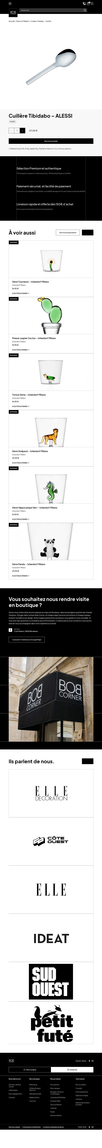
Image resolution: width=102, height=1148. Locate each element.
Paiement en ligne (82, 1114)
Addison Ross (34, 1116)
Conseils (79, 1107)
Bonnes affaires (56, 1134)
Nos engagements (15, 1112)
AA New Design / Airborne (35, 1108)
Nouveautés (54, 1103)
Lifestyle (53, 1126)
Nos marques (34, 1097)
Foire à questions (82, 1110)
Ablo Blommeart (35, 1112)
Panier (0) (72, 1088)
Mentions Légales (14, 1145)
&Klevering (33, 1103)
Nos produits (55, 1097)
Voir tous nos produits (67, 233)
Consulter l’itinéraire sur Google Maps (26, 658)
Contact (12, 1116)
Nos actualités (81, 1103)
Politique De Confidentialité (32, 1145)
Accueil (12, 21)
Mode (52, 1130)
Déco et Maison (22, 21)
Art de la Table (55, 1119)
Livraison (79, 1117)
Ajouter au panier (51, 141)
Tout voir (32, 1119)
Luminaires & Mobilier (58, 1116)
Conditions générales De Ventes (53, 1145)
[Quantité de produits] (17, 130)
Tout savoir (80, 1097)
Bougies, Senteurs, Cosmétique (57, 1111)
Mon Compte (29, 1088)
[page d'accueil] (13, 12)
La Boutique (13, 1108)
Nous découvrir (15, 1097)
